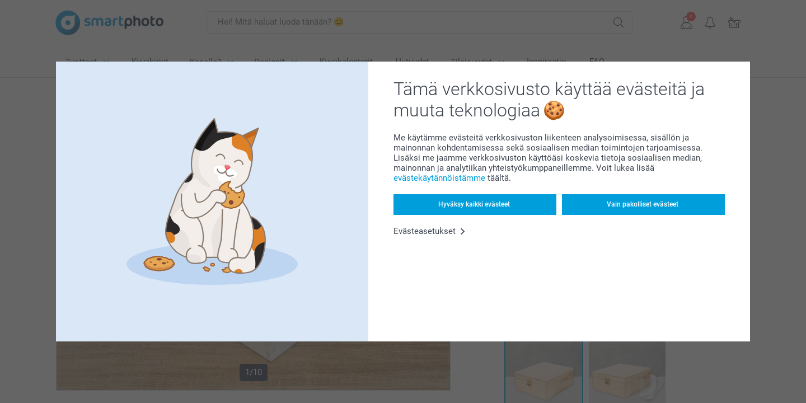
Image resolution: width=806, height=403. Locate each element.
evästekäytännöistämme (439, 178)
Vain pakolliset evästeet (642, 204)
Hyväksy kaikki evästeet (474, 204)
